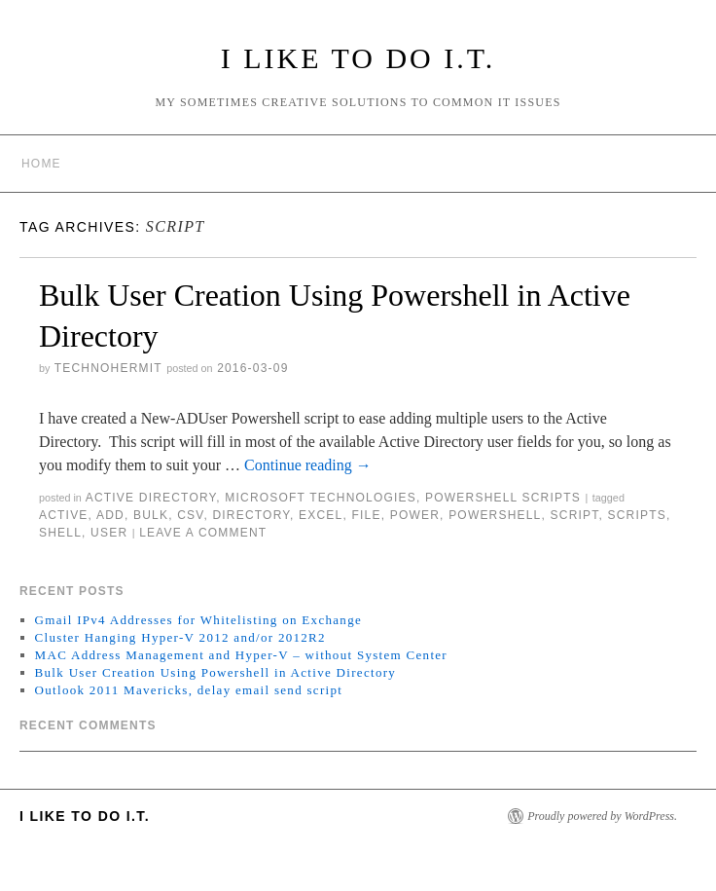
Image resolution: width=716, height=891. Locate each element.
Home (41, 163)
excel (320, 515)
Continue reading (308, 465)
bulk (150, 515)
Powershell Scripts (503, 497)
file (365, 515)
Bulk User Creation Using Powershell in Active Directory (216, 672)
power (415, 515)
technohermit (108, 368)
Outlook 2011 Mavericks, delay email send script (189, 690)
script (575, 515)
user (108, 532)
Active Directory (151, 497)
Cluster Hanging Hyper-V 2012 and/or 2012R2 (180, 637)
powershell (494, 515)
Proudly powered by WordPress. (602, 816)
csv (190, 515)
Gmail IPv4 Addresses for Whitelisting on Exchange (198, 620)
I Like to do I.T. (358, 58)
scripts (637, 515)
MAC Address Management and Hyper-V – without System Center (241, 655)
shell (60, 532)
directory (251, 515)
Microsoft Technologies (320, 497)
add (110, 515)
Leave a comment (203, 532)
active (64, 515)
